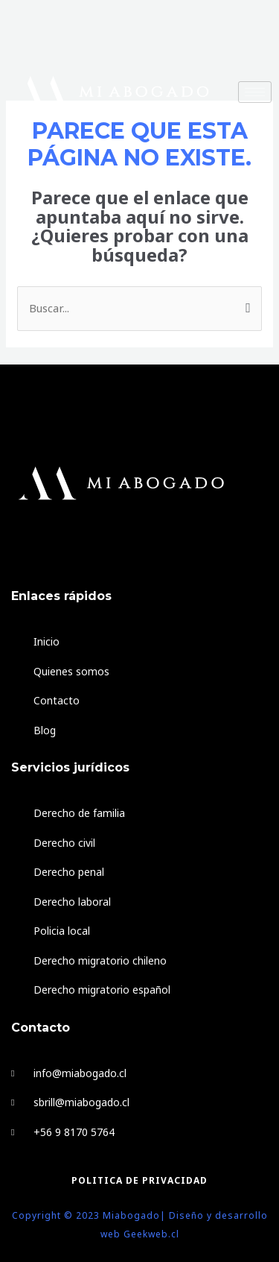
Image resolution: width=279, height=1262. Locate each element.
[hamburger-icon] (255, 92)
